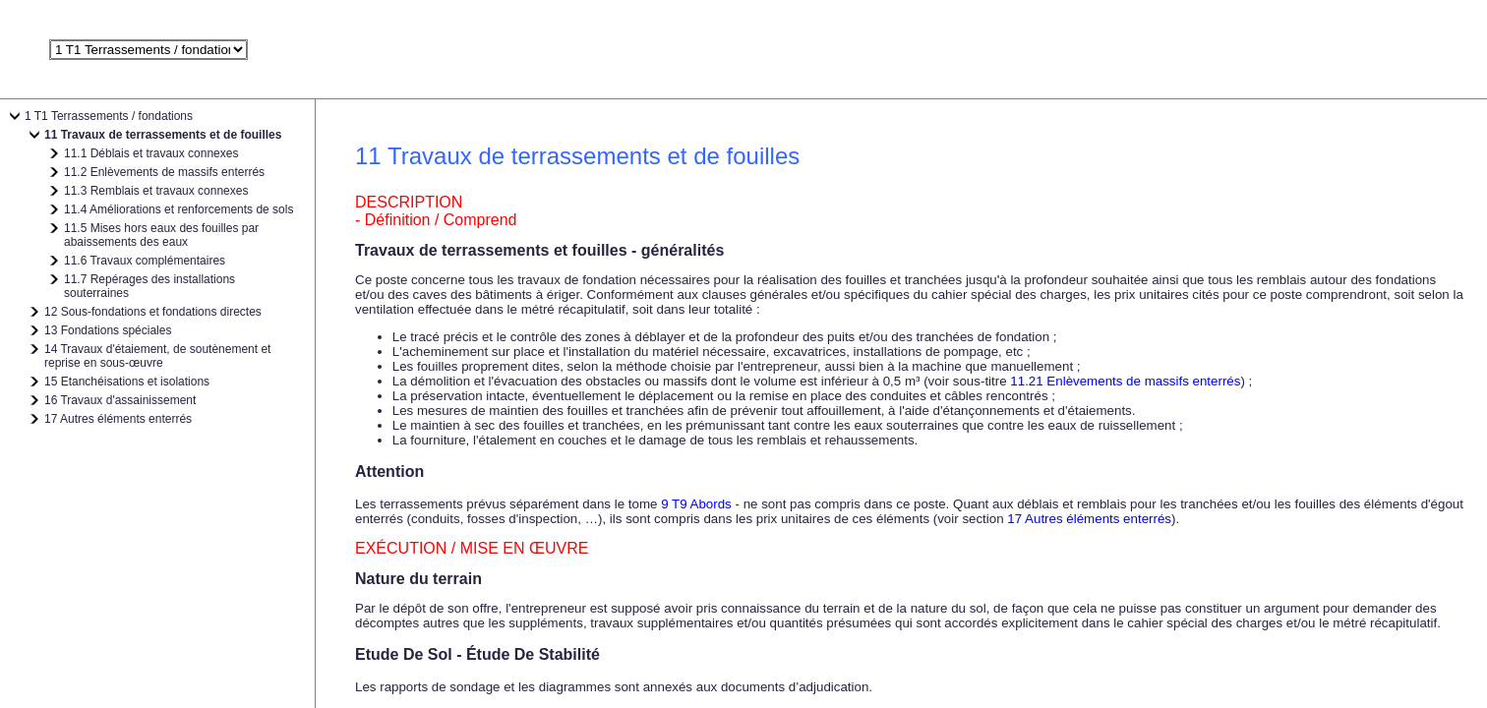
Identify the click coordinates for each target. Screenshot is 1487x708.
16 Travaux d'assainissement (120, 400)
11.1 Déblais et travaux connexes (151, 153)
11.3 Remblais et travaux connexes (156, 191)
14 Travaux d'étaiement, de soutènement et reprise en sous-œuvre (157, 356)
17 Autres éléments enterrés (118, 419)
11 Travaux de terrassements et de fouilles (162, 135)
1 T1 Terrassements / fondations (109, 116)
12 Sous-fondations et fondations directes (153, 312)
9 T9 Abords (696, 504)
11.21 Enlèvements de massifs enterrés (1125, 381)
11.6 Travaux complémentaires (144, 260)
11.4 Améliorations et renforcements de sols (178, 209)
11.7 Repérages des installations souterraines (149, 286)
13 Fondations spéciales (107, 330)
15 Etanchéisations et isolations (126, 381)
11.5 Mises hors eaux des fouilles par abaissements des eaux (161, 235)
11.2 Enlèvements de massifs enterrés (164, 172)
